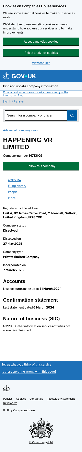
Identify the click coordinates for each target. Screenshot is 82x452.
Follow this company (41, 166)
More (11, 198)
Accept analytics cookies (41, 41)
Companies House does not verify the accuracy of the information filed (35, 93)
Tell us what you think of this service (26, 364)
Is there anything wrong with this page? (29, 371)
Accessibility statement (61, 398)
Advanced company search (21, 130)
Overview (14, 180)
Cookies (21, 398)
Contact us (36, 398)
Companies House (24, 410)
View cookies (41, 63)
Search (72, 115)
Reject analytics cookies (41, 53)
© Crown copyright (41, 442)
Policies (7, 398)
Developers (10, 403)
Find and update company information (30, 86)
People (12, 192)
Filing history (17, 186)
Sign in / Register (13, 101)
